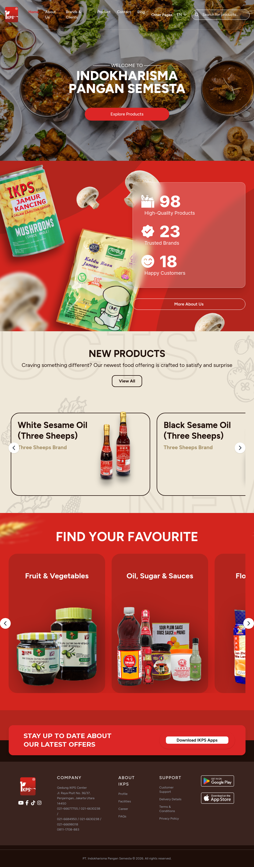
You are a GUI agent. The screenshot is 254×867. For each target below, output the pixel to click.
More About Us (189, 304)
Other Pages (161, 15)
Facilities (124, 801)
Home (33, 12)
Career (123, 809)
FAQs (122, 816)
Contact (124, 12)
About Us (50, 15)
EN (182, 14)
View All (127, 381)
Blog (141, 12)
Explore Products (127, 114)
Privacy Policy (169, 818)
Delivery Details (170, 799)
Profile (122, 794)
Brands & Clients (73, 15)
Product (104, 12)
